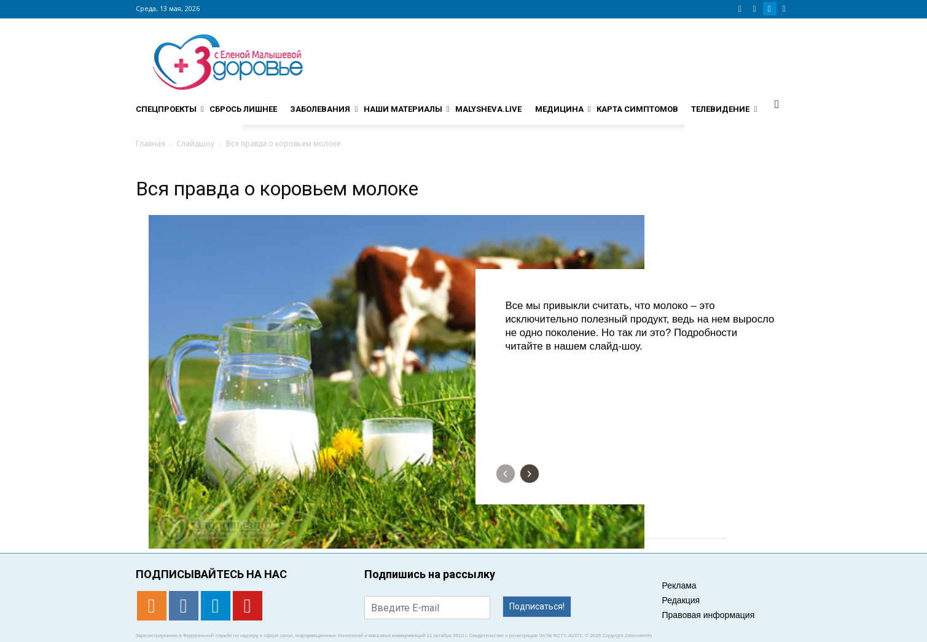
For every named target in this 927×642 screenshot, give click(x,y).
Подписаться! (537, 606)
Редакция (681, 600)
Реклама (679, 585)
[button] (777, 104)
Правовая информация (708, 615)
